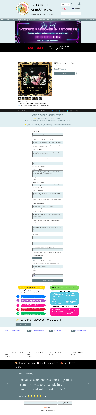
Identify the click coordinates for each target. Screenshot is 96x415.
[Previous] (7, 384)
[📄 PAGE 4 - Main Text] (48, 216)
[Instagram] (67, 8)
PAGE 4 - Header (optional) (38, 203)
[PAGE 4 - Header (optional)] (47, 206)
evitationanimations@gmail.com (48, 410)
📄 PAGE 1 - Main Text (37, 149)
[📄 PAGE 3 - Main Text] (48, 194)
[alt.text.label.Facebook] (70, 8)
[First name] (47, 237)
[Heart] (73, 8)
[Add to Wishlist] (76, 73)
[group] (48, 344)
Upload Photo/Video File (37, 255)
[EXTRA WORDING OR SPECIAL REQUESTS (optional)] (48, 229)
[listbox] (65, 4)
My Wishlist (77, 8)
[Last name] (47, 243)
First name (35, 234)
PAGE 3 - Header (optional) (38, 182)
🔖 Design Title (36, 131)
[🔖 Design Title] (47, 134)
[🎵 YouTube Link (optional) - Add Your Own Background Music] (47, 266)
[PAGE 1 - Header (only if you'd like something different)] (47, 142)
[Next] (88, 384)
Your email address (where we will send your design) (43, 247)
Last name (34, 241)
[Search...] (71, 13)
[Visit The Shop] (23, 324)
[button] (65, 4)
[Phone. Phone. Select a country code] (34, 275)
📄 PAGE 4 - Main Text (37, 212)
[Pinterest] (65, 8)
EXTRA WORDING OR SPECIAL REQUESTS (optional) (43, 225)
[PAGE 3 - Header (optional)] (47, 185)
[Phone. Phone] (49, 276)
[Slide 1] (45, 396)
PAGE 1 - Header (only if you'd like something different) (44, 139)
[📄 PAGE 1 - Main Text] (48, 153)
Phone (33, 273)
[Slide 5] (50, 396)
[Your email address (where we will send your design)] (47, 249)
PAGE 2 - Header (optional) (38, 161)
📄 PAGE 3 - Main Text (37, 190)
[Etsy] (62, 8)
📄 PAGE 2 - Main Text (37, 169)
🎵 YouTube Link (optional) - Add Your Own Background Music (45, 263)
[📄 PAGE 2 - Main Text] (48, 173)
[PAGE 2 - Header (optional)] (47, 163)
